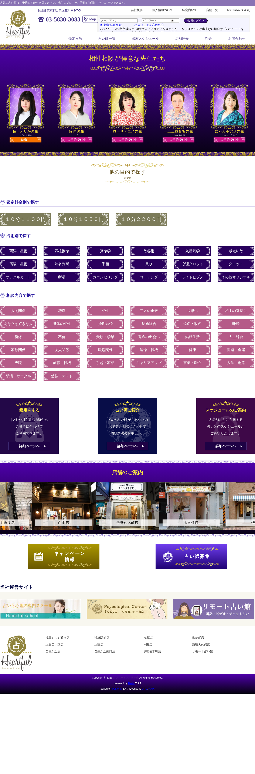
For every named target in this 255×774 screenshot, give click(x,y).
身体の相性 (62, 324)
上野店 (98, 644)
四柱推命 (62, 251)
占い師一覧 (106, 38)
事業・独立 (192, 363)
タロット (236, 264)
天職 (18, 363)
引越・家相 (105, 363)
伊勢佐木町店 (152, 651)
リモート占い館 (202, 651)
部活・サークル (18, 376)
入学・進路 (236, 363)
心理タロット (192, 264)
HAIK (131, 683)
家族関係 (18, 350)
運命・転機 (149, 350)
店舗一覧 (212, 10)
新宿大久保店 (201, 644)
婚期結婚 (105, 324)
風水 (149, 264)
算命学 (105, 251)
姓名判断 (62, 264)
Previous (5, 509)
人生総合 (236, 337)
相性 (105, 311)
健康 (192, 350)
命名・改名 (192, 324)
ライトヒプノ (192, 277)
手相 (105, 264)
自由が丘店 (52, 651)
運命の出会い (149, 337)
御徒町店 (198, 637)
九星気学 (192, 251)
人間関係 (18, 311)
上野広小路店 (54, 644)
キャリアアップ (149, 363)
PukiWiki (117, 688)
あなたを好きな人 (18, 324)
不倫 (61, 337)
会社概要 (137, 10)
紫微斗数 (236, 251)
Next (249, 509)
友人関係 (62, 350)
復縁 (18, 337)
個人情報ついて (162, 10)
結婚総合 (149, 324)
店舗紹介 (182, 38)
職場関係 (105, 350)
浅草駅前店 (101, 637)
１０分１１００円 (25, 219)
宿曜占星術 (18, 264)
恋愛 (61, 311)
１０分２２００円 (141, 219)
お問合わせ (236, 38)
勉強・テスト (62, 376)
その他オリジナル (235, 277)
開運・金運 (236, 350)
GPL (144, 688)
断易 (61, 277)
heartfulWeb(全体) (238, 10)
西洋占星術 (18, 251)
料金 (208, 38)
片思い (192, 311)
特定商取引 (189, 10)
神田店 (147, 644)
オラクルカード (18, 277)
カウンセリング (105, 277)
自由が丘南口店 (104, 651)
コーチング (149, 277)
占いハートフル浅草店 (126, 677)
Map (92, 19)
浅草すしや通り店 (57, 637)
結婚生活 (192, 337)
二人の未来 (149, 311)
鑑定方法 (75, 38)
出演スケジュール (145, 38)
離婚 (235, 324)
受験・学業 (105, 337)
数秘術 (148, 251)
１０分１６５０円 (83, 219)
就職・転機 (62, 363)
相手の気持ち (236, 311)
